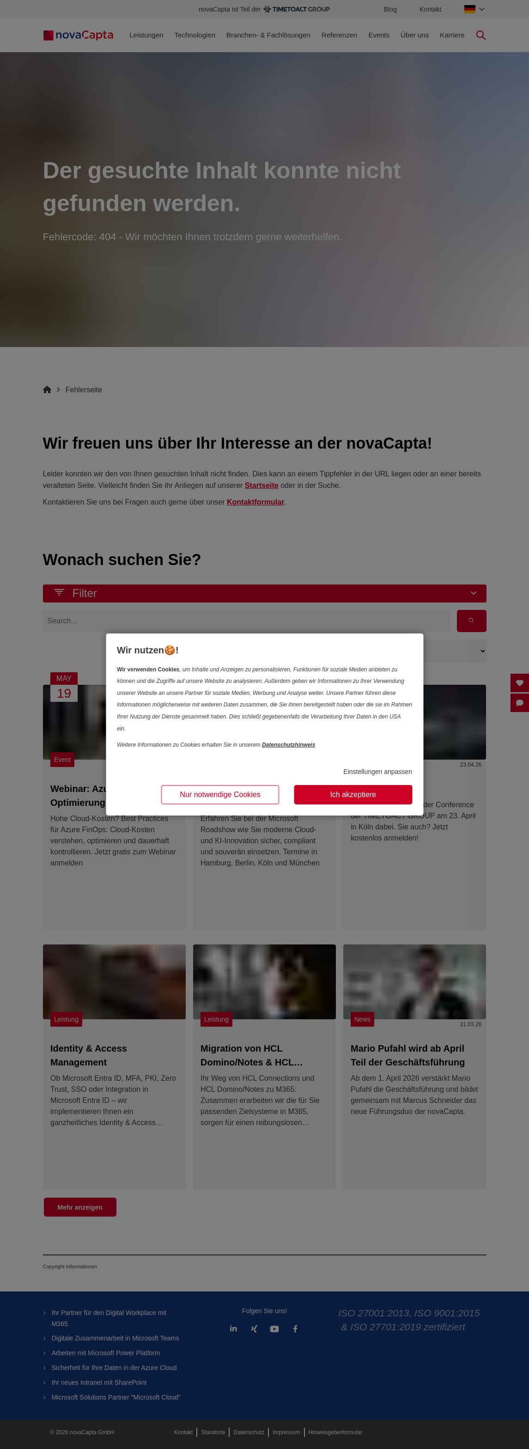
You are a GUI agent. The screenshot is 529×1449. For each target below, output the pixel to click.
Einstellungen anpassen (377, 771)
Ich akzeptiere (353, 794)
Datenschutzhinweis (288, 745)
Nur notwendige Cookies (220, 794)
